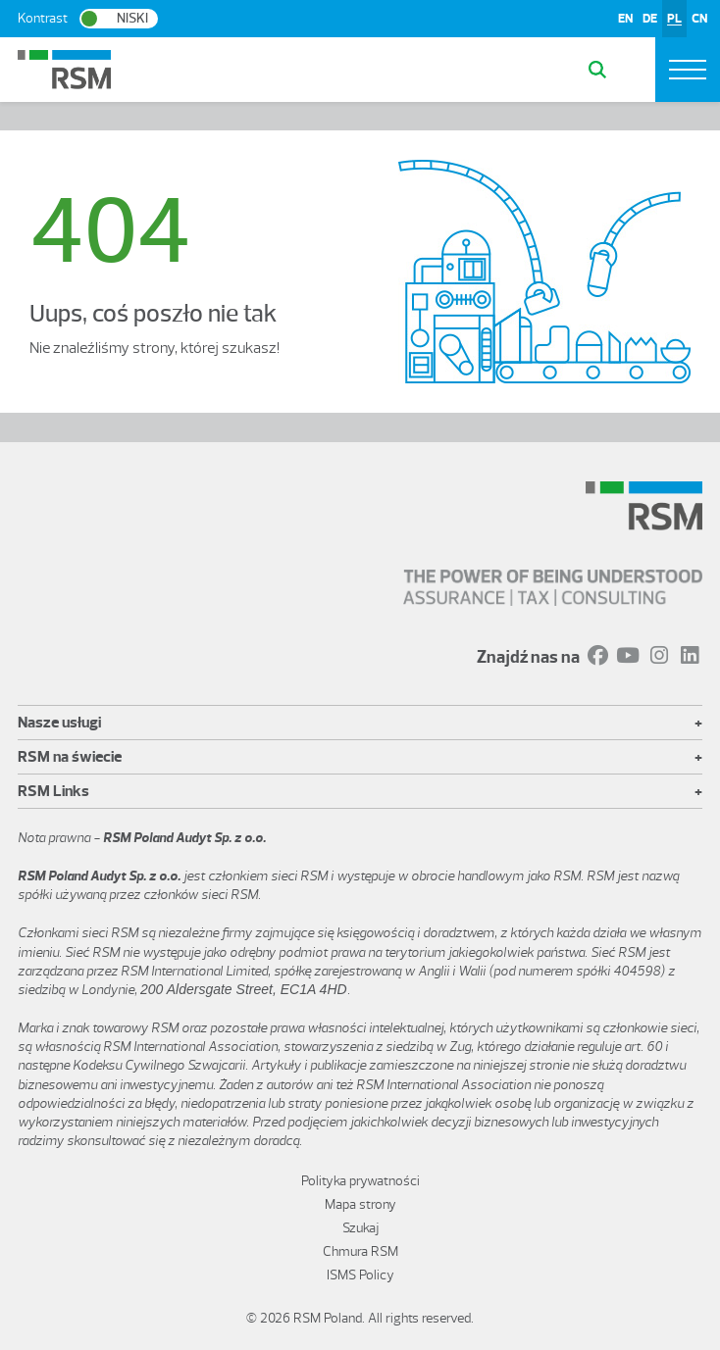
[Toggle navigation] (687, 69)
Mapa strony (360, 1204)
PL (674, 18)
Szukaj (360, 1228)
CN (699, 18)
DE (650, 18)
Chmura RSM (360, 1251)
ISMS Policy (360, 1275)
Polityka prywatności (360, 1181)
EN (625, 18)
